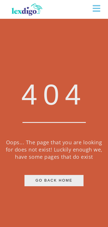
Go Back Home (54, 180)
